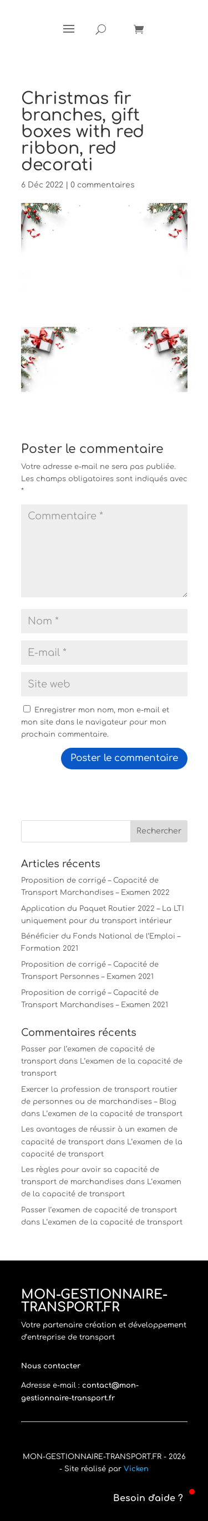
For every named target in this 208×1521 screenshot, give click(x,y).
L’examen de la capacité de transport (112, 1114)
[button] (141, 1498)
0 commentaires (102, 185)
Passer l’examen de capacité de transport (99, 1210)
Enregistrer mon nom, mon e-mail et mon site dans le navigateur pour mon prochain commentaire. (95, 722)
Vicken (136, 1469)
